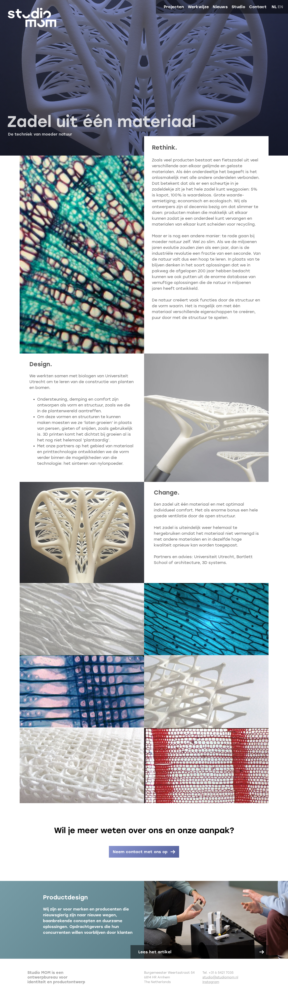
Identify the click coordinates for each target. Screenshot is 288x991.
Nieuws (220, 6)
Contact (258, 6)
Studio (238, 6)
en (280, 6)
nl (274, 6)
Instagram (210, 982)
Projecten (174, 6)
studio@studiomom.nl (220, 977)
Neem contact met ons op (140, 851)
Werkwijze (198, 6)
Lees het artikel (155, 952)
